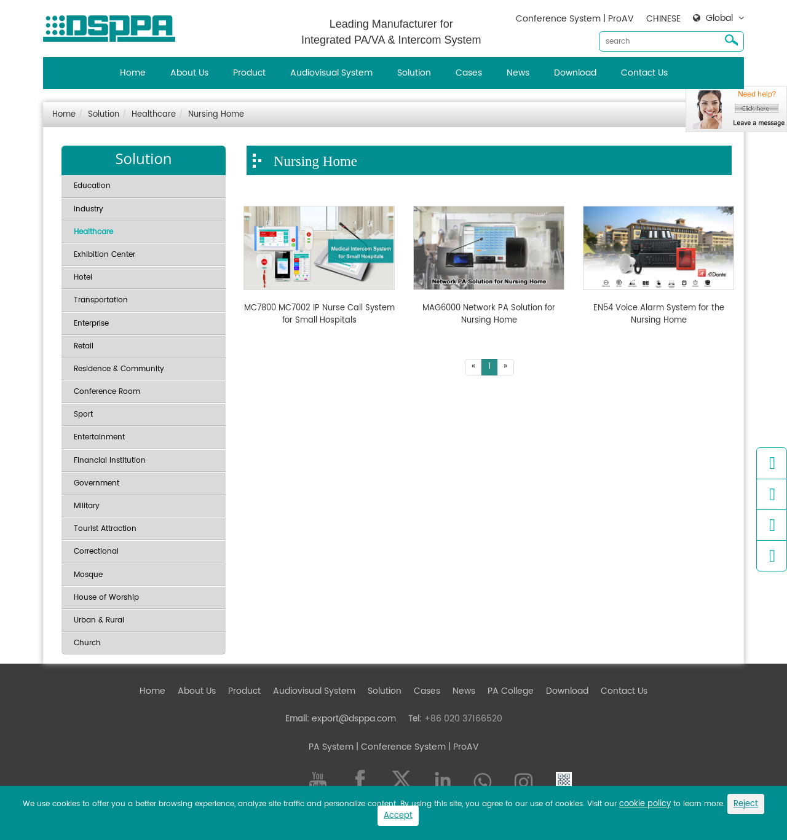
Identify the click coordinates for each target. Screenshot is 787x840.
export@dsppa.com (354, 719)
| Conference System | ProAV (416, 747)
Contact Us (644, 73)
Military (87, 506)
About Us (189, 73)
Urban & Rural (99, 620)
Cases (469, 73)
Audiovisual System (331, 73)
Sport (83, 414)
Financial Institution (110, 460)
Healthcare (154, 114)
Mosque (88, 575)
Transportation (101, 300)
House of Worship (106, 597)
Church (87, 643)
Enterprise (91, 323)
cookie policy (645, 804)
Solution (414, 73)
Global (719, 18)
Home (133, 73)
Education (92, 186)
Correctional (96, 551)
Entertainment (99, 437)
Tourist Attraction (105, 529)
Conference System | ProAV (575, 19)
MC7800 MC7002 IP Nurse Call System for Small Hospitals (319, 314)
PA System (331, 747)
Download (575, 73)
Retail (83, 346)
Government (96, 483)
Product (249, 73)
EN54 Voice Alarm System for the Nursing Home (658, 314)
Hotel (83, 277)
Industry (88, 209)
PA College (511, 691)
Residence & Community (119, 369)
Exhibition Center (104, 255)
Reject (746, 804)
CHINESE (663, 19)
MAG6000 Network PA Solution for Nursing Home (488, 314)
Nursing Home (216, 114)
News (518, 73)
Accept (398, 815)
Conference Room (107, 392)
